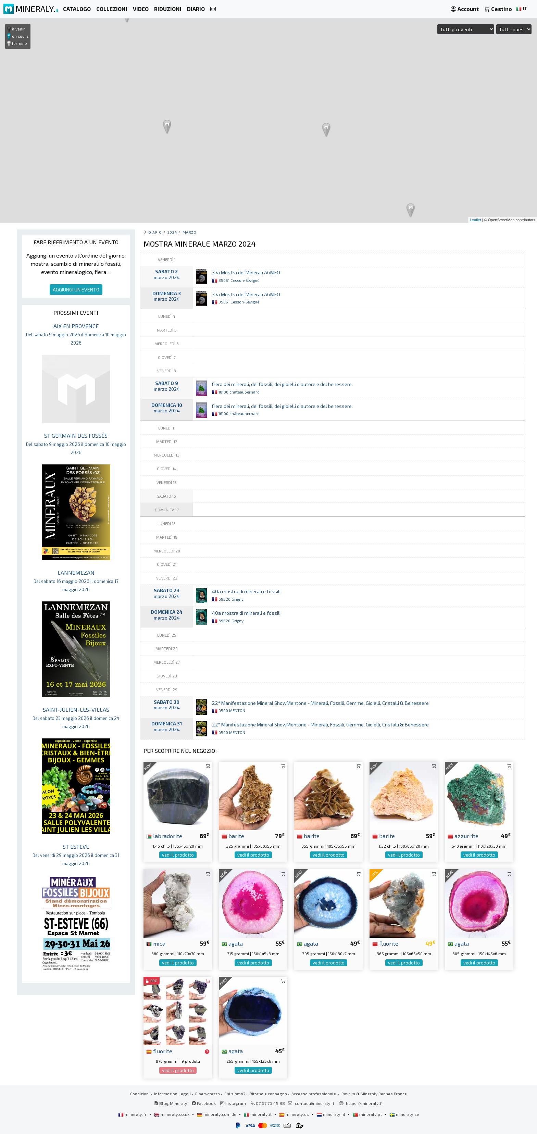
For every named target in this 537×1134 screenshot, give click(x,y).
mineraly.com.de (217, 1114)
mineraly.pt (368, 1114)
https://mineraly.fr (364, 1103)
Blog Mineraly (170, 1103)
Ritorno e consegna (268, 1093)
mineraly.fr (133, 1114)
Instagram (233, 1103)
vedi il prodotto (178, 855)
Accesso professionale (314, 1093)
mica (155, 943)
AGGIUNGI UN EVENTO (76, 289)
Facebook (204, 1103)
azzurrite (463, 835)
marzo (190, 232)
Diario (155, 232)
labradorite (164, 835)
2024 (172, 232)
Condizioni (140, 1093)
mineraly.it (258, 1114)
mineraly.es (294, 1114)
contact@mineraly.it (314, 1103)
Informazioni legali (172, 1093)
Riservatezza (207, 1093)
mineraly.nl (331, 1114)
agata (232, 943)
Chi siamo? (234, 1093)
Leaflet (475, 220)
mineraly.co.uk (172, 1114)
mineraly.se (404, 1114)
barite (233, 835)
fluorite (385, 943)
